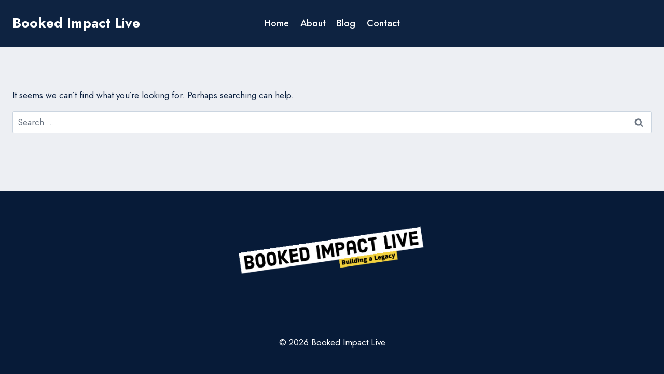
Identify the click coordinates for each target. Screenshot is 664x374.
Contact (383, 23)
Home (276, 23)
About (313, 23)
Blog (346, 23)
